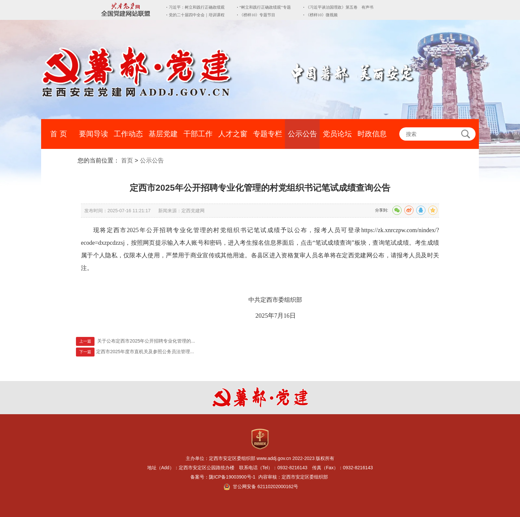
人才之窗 (232, 134)
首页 (127, 160)
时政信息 (372, 134)
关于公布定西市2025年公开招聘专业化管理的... (146, 341)
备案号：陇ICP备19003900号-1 (223, 477)
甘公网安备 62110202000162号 (265, 486)
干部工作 (198, 134)
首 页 (58, 134)
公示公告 (302, 134)
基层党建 (163, 134)
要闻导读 (93, 134)
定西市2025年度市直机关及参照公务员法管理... (145, 351)
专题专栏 (267, 134)
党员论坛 (337, 134)
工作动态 (128, 134)
